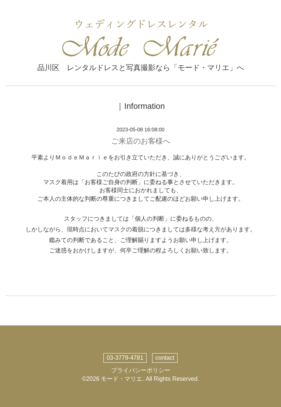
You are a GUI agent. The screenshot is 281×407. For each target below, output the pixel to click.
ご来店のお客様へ (140, 141)
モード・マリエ (121, 379)
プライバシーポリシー (140, 370)
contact (165, 358)
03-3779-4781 (125, 358)
